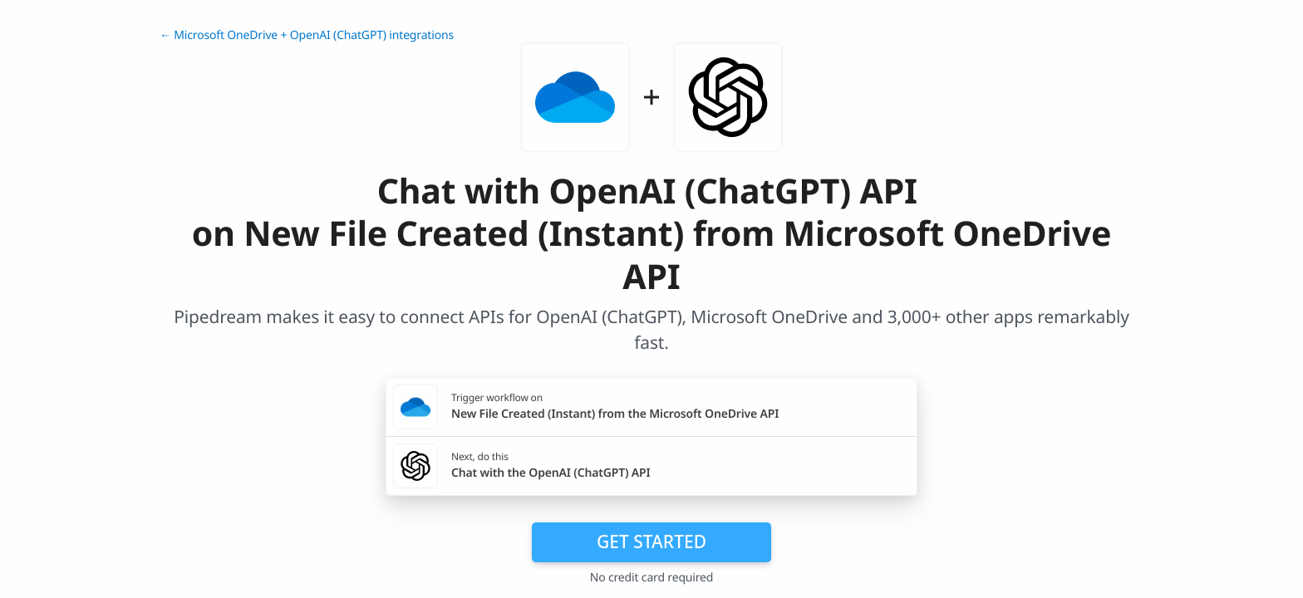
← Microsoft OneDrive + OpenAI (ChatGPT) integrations (307, 35)
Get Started (651, 541)
